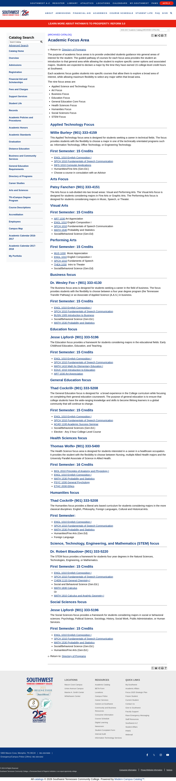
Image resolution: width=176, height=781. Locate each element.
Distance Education (19, 149)
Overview (14, 58)
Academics (100, 13)
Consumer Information (104, 715)
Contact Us (130, 704)
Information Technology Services (108, 738)
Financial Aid (82, 13)
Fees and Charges (18, 89)
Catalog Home (16, 51)
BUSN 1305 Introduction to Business (74, 315)
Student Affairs (131, 727)
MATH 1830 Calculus (65, 588)
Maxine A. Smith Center (74, 692)
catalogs (39, 779)
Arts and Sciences (18, 190)
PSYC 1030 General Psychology (72, 482)
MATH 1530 (60, 230)
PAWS (128, 731)
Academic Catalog (102, 685)
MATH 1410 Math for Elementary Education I (78, 366)
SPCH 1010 (60, 226)
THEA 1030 (60, 264)
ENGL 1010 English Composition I (72, 157)
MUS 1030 (60, 253)
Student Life (144, 13)
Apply (166, 3)
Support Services (18, 96)
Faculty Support (131, 711)
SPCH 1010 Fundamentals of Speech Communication (83, 161)
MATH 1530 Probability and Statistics (74, 322)
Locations (103, 3)
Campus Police (101, 696)
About (49, 13)
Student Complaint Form (105, 730)
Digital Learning (101, 722)
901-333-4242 (37, 757)
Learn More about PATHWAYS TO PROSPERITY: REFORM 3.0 (86, 23)
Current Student (132, 700)
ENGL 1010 (60, 222)
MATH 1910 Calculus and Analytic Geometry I (79, 595)
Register (59, 3)
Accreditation (16, 214)
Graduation (15, 141)
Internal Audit (100, 734)
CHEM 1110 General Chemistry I (72, 580)
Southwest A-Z (40, 3)
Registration (15, 72)
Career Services (101, 700)
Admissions (63, 13)
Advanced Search (18, 45)
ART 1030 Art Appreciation (68, 373)
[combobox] (144, 29)
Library (72, 3)
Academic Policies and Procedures (21, 119)
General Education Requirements (19, 167)
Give (165, 13)
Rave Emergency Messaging (137, 715)
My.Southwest (139, 3)
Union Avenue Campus (74, 688)
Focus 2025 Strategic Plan (136, 692)
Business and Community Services (22, 157)
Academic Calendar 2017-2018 (22, 247)
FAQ (157, 13)
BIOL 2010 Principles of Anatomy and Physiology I (81, 471)
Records (13, 110)
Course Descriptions (20, 207)
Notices (169, 770)
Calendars (120, 3)
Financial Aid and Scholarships (18, 81)
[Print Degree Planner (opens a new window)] (152, 35)
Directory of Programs (20, 176)
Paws (155, 3)
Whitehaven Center (72, 696)
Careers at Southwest (104, 704)
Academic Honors (18, 127)
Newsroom (99, 726)
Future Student (131, 696)
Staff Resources (132, 719)
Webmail (129, 735)
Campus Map (16, 228)
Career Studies (17, 183)
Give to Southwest (133, 708)
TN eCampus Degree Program (20, 199)
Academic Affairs (132, 688)
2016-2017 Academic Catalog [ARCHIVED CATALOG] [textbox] (140, 30)
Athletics (87, 3)
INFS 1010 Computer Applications (72, 165)
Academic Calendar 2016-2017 (22, 237)
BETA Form (99, 688)
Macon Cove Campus (73, 685)
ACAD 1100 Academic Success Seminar (76, 424)
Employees (15, 221)
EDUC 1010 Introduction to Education (74, 370)
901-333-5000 (44, 753)
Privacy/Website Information (151, 770)
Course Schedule (121, 13)
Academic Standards (20, 135)
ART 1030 (59, 218)
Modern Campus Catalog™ (129, 779)
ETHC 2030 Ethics (64, 486)
